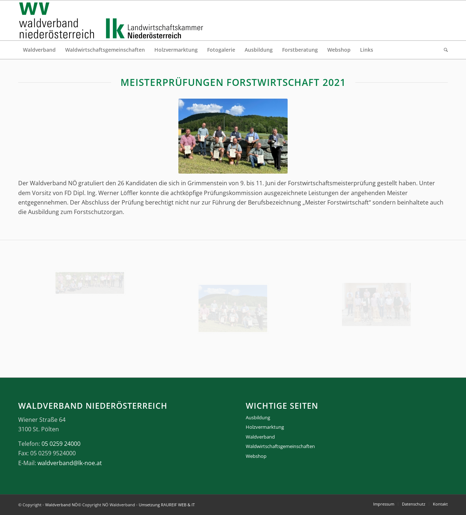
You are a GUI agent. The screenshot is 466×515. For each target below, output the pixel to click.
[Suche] (443, 50)
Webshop (256, 456)
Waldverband (260, 436)
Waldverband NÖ (61, 504)
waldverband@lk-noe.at (69, 463)
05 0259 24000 (61, 444)
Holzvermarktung (265, 427)
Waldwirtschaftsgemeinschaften (280, 446)
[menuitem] (39, 50)
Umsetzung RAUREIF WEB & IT (167, 504)
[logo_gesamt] (112, 20)
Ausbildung (258, 417)
